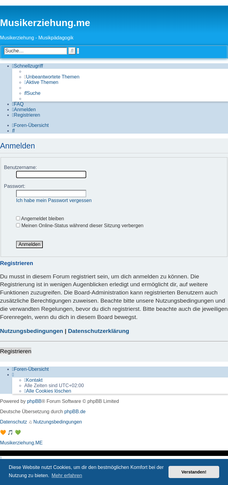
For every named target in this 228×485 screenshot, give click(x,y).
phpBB (34, 401)
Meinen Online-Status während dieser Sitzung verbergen (79, 225)
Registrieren (15, 351)
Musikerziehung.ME (21, 442)
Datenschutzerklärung (98, 331)
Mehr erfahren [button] (67, 475)
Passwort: (14, 186)
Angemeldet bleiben (40, 218)
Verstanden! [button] (194, 472)
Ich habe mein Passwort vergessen (54, 200)
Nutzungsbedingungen (31, 331)
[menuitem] (52, 77)
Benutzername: (20, 167)
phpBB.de (75, 411)
